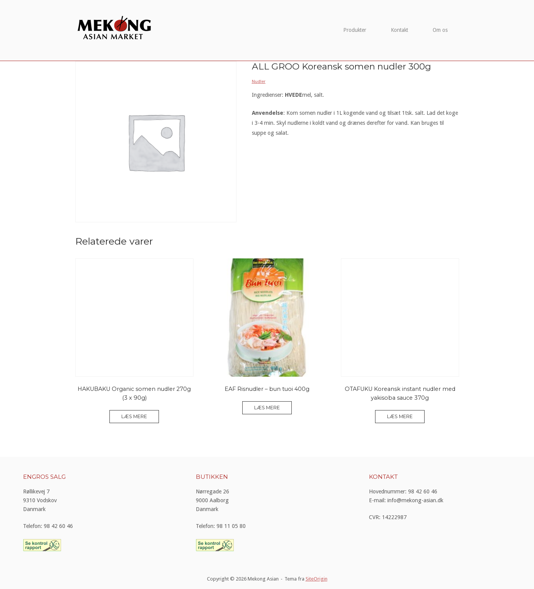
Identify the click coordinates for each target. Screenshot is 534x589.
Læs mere (134, 416)
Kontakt (399, 30)
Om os (440, 30)
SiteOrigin (316, 579)
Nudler (259, 81)
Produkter (354, 30)
